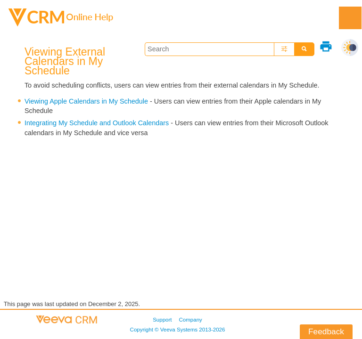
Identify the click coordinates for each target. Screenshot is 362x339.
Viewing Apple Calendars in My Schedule (86, 101)
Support (162, 320)
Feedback (326, 331)
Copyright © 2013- (177, 329)
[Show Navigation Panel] (350, 18)
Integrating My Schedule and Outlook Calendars (97, 123)
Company (190, 320)
